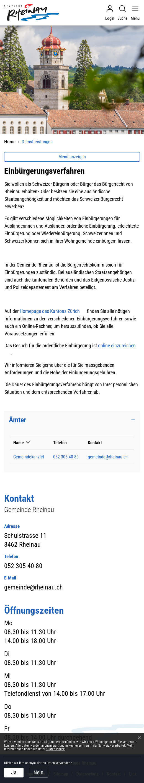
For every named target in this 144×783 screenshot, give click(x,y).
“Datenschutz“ (55, 749)
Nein (38, 772)
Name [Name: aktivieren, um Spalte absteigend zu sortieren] (18, 442)
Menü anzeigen (72, 156)
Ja (14, 772)
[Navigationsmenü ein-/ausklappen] (134, 12)
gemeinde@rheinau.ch (108, 457)
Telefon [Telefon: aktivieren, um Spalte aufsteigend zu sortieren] (60, 442)
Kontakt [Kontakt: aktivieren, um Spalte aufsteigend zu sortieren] (95, 442)
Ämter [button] (17, 420)
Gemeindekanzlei (28, 457)
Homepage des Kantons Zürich (53, 311)
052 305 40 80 (66, 457)
